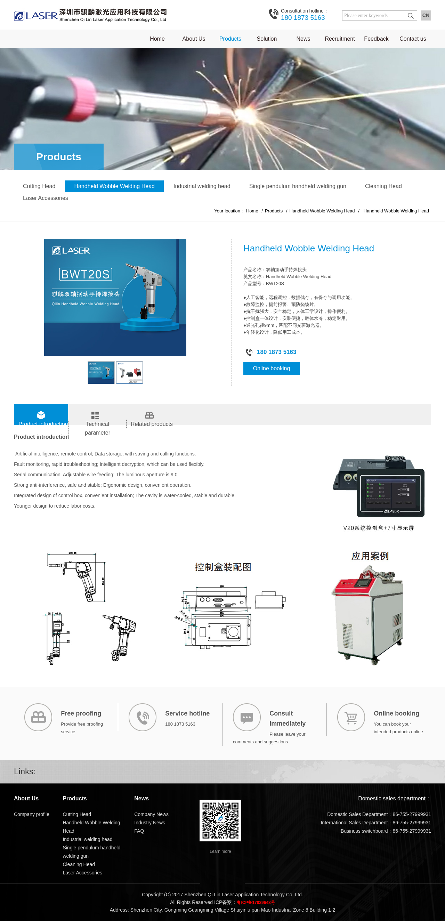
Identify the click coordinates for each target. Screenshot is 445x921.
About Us (194, 39)
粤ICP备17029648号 (256, 902)
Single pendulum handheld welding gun (297, 186)
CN (425, 15)
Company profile (31, 814)
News (303, 39)
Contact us (412, 39)
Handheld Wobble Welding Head (114, 186)
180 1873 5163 (305, 14)
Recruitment (340, 39)
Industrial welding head (201, 186)
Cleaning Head (383, 186)
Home (157, 39)
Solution (267, 39)
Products (230, 39)
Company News (151, 814)
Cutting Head (39, 186)
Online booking (271, 368)
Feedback (376, 39)
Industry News (149, 822)
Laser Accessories (45, 198)
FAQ (139, 831)
